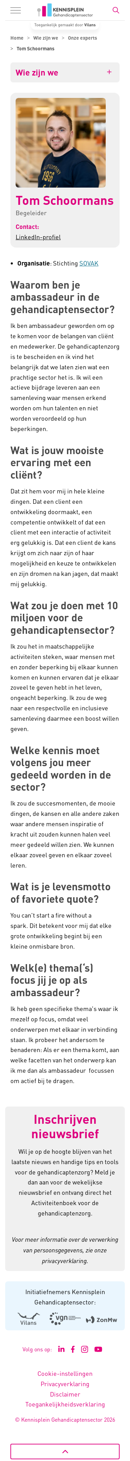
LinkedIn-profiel (38, 237)
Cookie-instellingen (65, 1373)
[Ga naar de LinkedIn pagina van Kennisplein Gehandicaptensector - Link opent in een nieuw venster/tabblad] (61, 1349)
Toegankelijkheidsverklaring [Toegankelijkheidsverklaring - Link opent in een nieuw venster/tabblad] (65, 1404)
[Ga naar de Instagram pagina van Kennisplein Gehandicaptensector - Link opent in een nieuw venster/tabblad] (84, 1349)
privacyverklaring (64, 1260)
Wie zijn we (37, 72)
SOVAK (88, 263)
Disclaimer (65, 1394)
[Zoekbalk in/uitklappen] (116, 10)
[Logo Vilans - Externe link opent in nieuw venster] (28, 1319)
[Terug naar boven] (65, 1451)
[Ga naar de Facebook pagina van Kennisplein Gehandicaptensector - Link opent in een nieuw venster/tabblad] (73, 1349)
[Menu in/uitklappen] (15, 10)
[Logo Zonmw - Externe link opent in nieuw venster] (101, 1319)
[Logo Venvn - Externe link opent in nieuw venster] (65, 1318)
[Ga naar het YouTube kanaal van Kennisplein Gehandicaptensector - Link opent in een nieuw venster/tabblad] (98, 1349)
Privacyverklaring (65, 1384)
